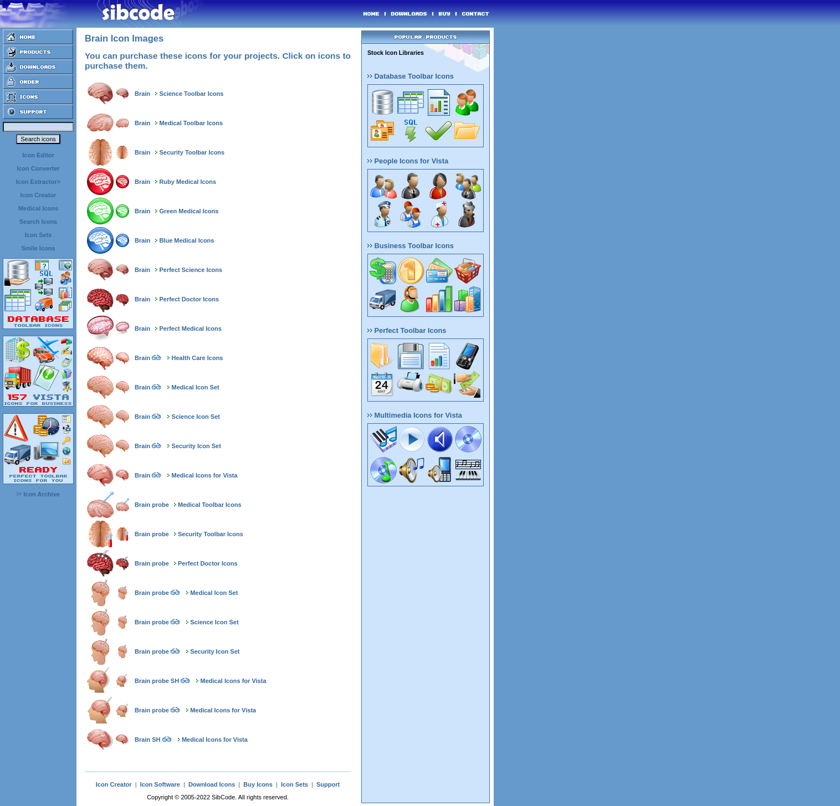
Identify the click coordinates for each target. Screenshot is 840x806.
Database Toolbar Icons (410, 76)
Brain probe (152, 504)
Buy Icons (258, 784)
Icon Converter (38, 168)
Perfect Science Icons (190, 269)
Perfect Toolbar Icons (406, 330)
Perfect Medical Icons (190, 328)
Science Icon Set (196, 416)
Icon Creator (39, 195)
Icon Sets (38, 235)
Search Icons (38, 221)
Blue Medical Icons (186, 240)
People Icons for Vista (407, 161)
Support (328, 784)
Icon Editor (38, 155)
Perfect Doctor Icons (189, 299)
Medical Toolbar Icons (191, 123)
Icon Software (160, 784)
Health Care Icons (197, 358)
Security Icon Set (196, 446)
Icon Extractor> (38, 181)
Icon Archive (38, 494)
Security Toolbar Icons (191, 152)
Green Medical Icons (188, 211)
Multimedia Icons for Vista (414, 415)
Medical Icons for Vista (205, 475)
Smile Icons (38, 248)
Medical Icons (38, 208)
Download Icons (211, 784)
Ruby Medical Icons (187, 181)
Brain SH (147, 739)
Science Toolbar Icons (191, 93)
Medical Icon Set (195, 387)
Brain (142, 93)
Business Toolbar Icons (410, 246)
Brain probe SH (157, 680)
